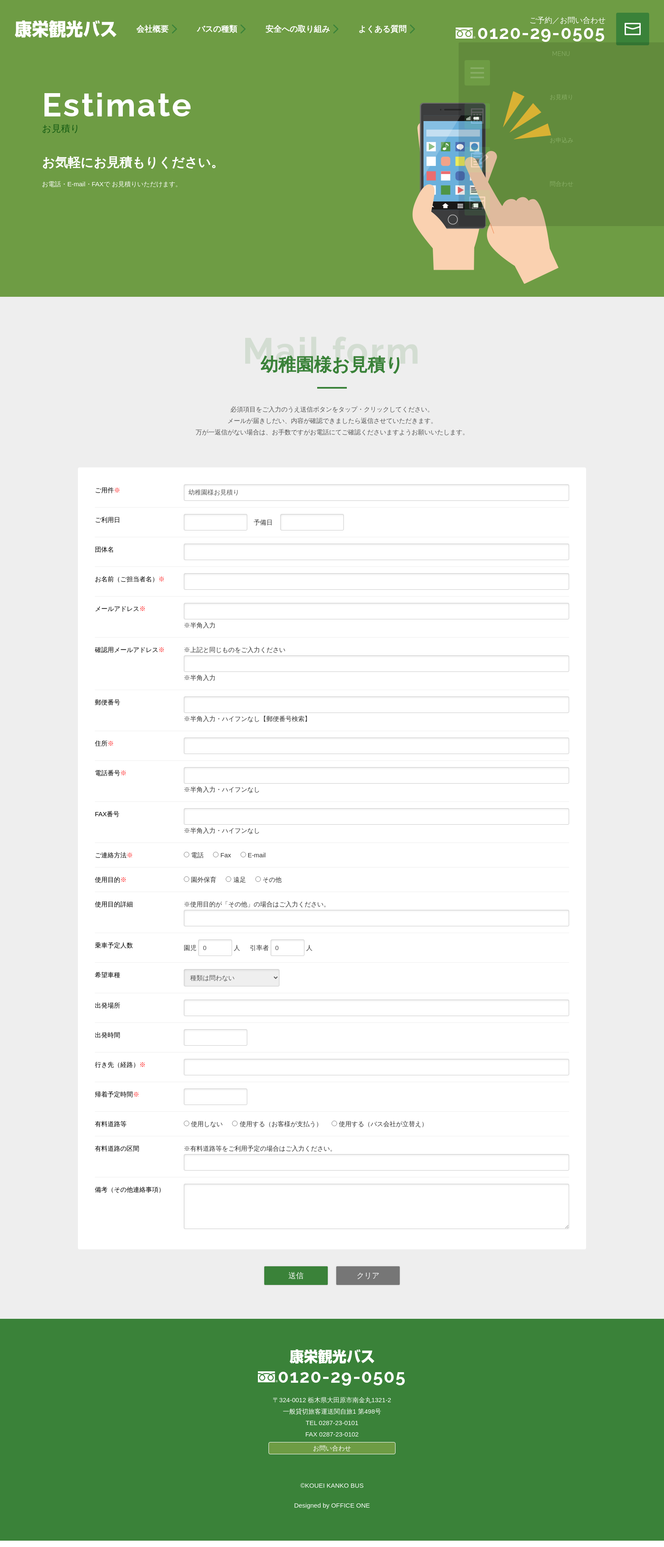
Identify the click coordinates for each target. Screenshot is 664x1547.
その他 (271, 879)
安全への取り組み (298, 29)
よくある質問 (382, 29)
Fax (225, 855)
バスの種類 (217, 29)
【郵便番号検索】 (285, 718)
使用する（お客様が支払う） (280, 1123)
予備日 (260, 522)
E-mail (256, 855)
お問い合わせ (332, 1454)
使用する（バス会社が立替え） (382, 1123)
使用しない (206, 1123)
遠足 (238, 879)
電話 (196, 855)
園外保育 (202, 879)
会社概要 (152, 29)
